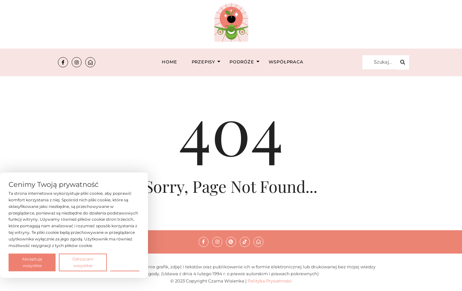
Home (169, 61)
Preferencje (124, 261)
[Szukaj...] (379, 62)
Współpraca (286, 61)
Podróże (244, 61)
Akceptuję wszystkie (32, 262)
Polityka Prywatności (270, 280)
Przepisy (205, 61)
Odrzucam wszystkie (82, 262)
